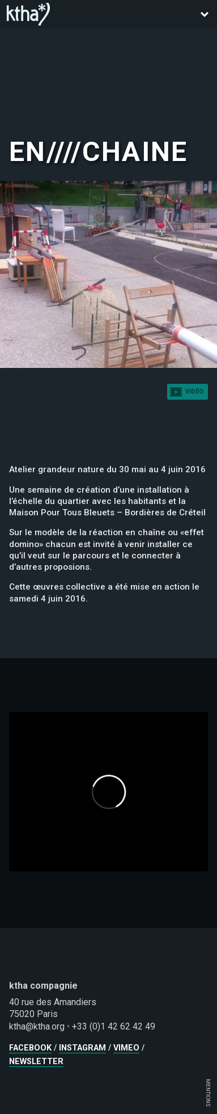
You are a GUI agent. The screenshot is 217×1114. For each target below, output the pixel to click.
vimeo (126, 1048)
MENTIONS (208, 1093)
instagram (82, 1048)
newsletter (36, 1061)
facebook (30, 1048)
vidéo (194, 391)
